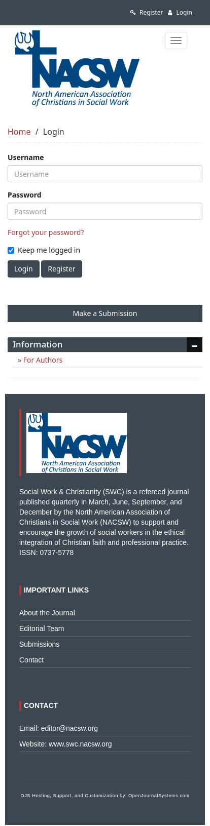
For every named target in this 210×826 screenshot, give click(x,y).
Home (19, 131)
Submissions (39, 644)
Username (26, 157)
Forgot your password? (46, 232)
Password (25, 195)
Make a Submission (105, 313)
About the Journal (47, 613)
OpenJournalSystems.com (159, 795)
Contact (31, 660)
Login (180, 12)
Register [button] (61, 268)
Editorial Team (41, 628)
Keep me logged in (44, 250)
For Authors (41, 360)
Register (146, 12)
